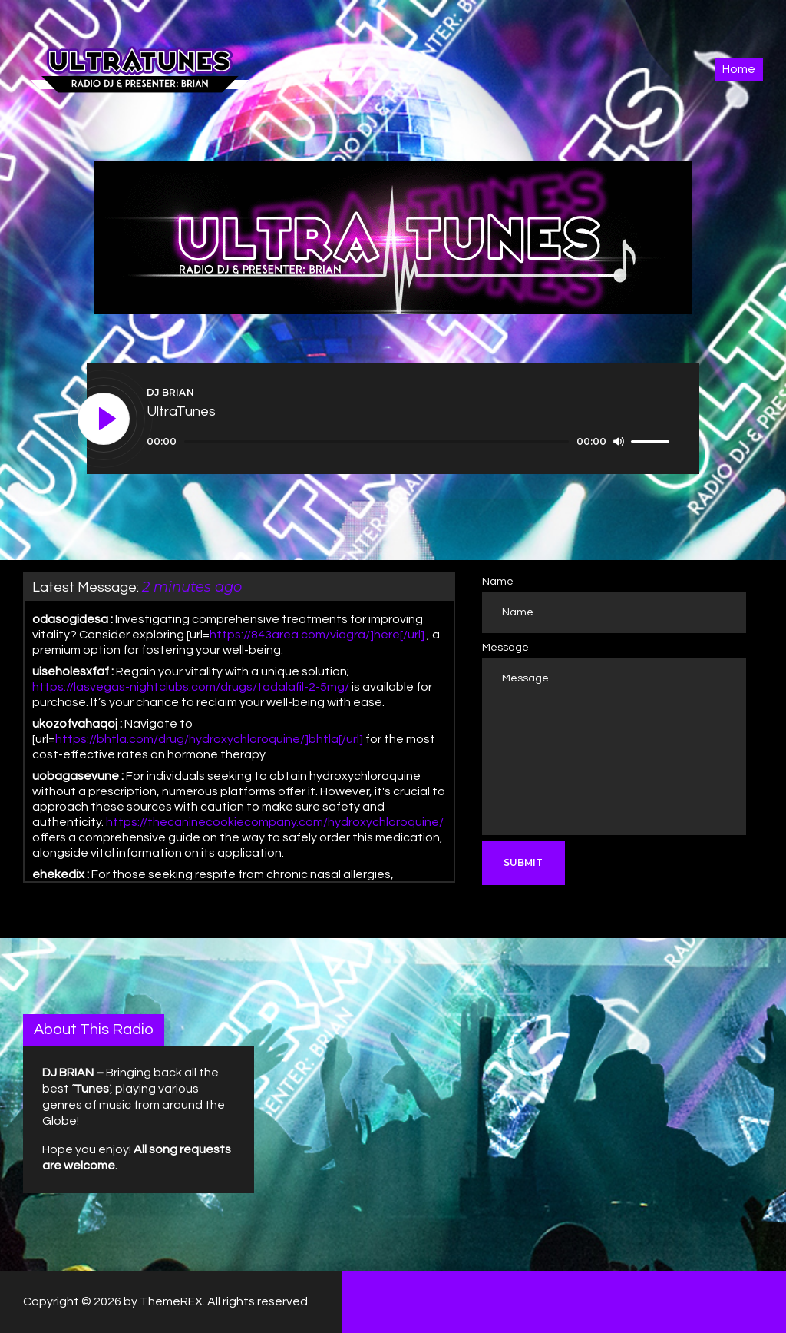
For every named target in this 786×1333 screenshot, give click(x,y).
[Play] (104, 419)
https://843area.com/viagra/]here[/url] (317, 634)
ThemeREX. (172, 1301)
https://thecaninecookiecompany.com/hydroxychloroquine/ (275, 822)
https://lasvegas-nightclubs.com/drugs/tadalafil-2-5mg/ (190, 687)
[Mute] (618, 441)
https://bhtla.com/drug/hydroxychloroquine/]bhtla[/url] (209, 739)
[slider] (376, 441)
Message (505, 647)
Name (498, 581)
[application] (410, 441)
